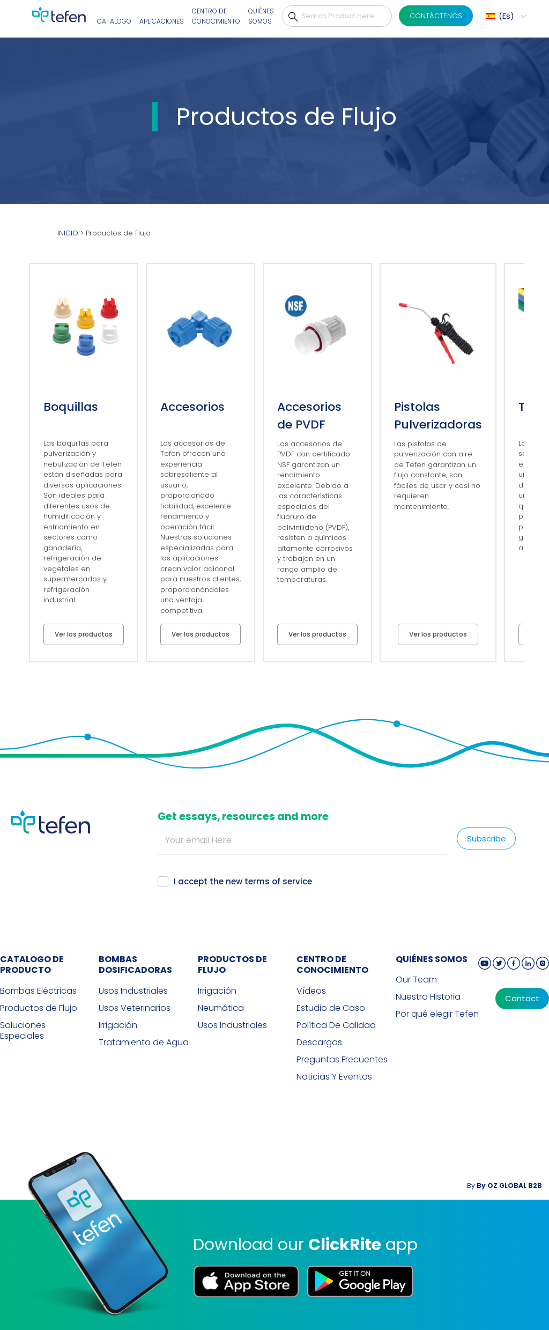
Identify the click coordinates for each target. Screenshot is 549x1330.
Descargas (319, 1042)
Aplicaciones (161, 21)
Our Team (416, 979)
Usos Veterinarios (134, 1008)
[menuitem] (504, 16)
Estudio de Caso (330, 1008)
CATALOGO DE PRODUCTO (32, 965)
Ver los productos (84, 634)
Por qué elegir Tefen (437, 1014)
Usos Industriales (133, 991)
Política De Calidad (336, 1025)
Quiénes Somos (261, 16)
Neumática (221, 1008)
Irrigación (118, 1025)
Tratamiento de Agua (144, 1042)
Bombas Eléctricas (38, 991)
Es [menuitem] (506, 15)
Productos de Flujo (38, 1008)
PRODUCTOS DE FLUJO (232, 965)
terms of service (278, 881)
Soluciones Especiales (23, 1030)
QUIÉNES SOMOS (432, 959)
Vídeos (311, 991)
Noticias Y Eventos (334, 1077)
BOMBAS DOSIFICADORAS (135, 965)
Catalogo (114, 21)
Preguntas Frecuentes (342, 1059)
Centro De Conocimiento (216, 16)
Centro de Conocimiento (332, 965)
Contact (522, 998)
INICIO (67, 233)
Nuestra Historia (428, 997)
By (504, 1185)
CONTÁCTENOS (436, 16)
